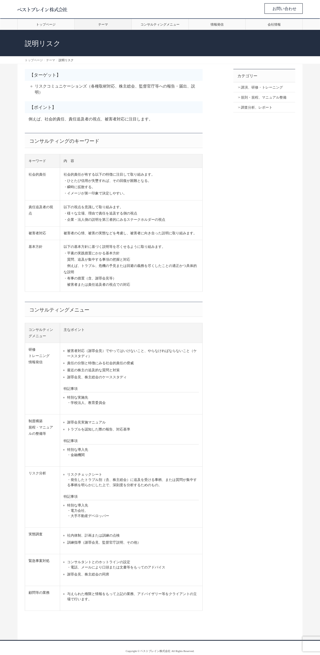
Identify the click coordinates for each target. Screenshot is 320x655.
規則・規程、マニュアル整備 (263, 97)
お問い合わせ (284, 9)
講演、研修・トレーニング (262, 87)
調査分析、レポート (256, 107)
